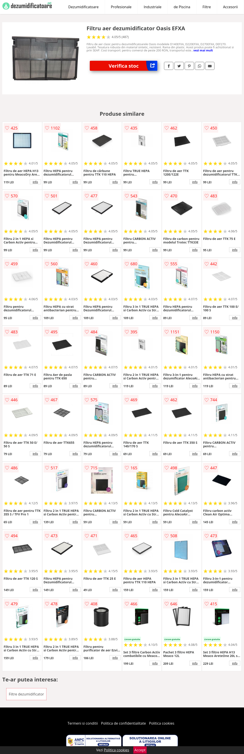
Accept (140, 750)
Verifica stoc (133, 66)
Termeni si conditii (83, 723)
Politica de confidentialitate (123, 723)
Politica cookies (161, 723)
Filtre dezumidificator (26, 694)
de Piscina (182, 6)
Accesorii (230, 6)
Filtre (206, 6)
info (35, 182)
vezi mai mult (203, 50)
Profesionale (121, 6)
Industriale (153, 6)
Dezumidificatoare (83, 6)
